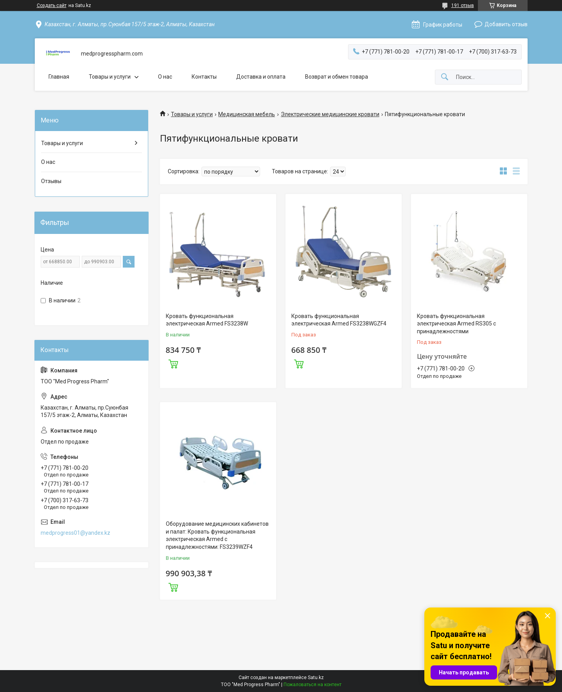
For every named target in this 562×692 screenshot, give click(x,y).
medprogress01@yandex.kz (75, 533)
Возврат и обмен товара (336, 77)
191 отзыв (462, 5)
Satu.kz (316, 677)
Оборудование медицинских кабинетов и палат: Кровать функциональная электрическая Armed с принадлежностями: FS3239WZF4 (217, 535)
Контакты (204, 77)
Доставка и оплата (260, 77)
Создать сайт (51, 5)
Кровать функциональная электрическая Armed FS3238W (207, 320)
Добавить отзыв (506, 24)
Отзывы (51, 181)
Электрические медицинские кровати (330, 114)
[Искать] (444, 77)
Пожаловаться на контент (312, 684)
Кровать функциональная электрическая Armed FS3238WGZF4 (338, 320)
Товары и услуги (110, 77)
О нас (165, 77)
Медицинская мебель (246, 114)
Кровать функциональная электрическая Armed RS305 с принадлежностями (456, 323)
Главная (58, 77)
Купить (173, 363)
